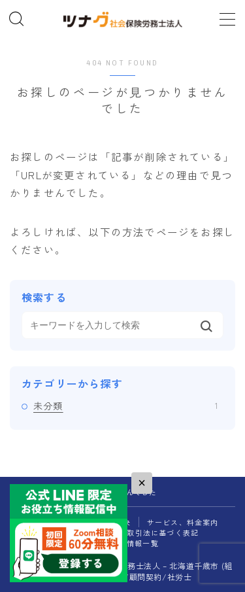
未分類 (125, 405)
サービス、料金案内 (183, 522)
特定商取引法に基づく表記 (151, 532)
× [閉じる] (142, 483)
